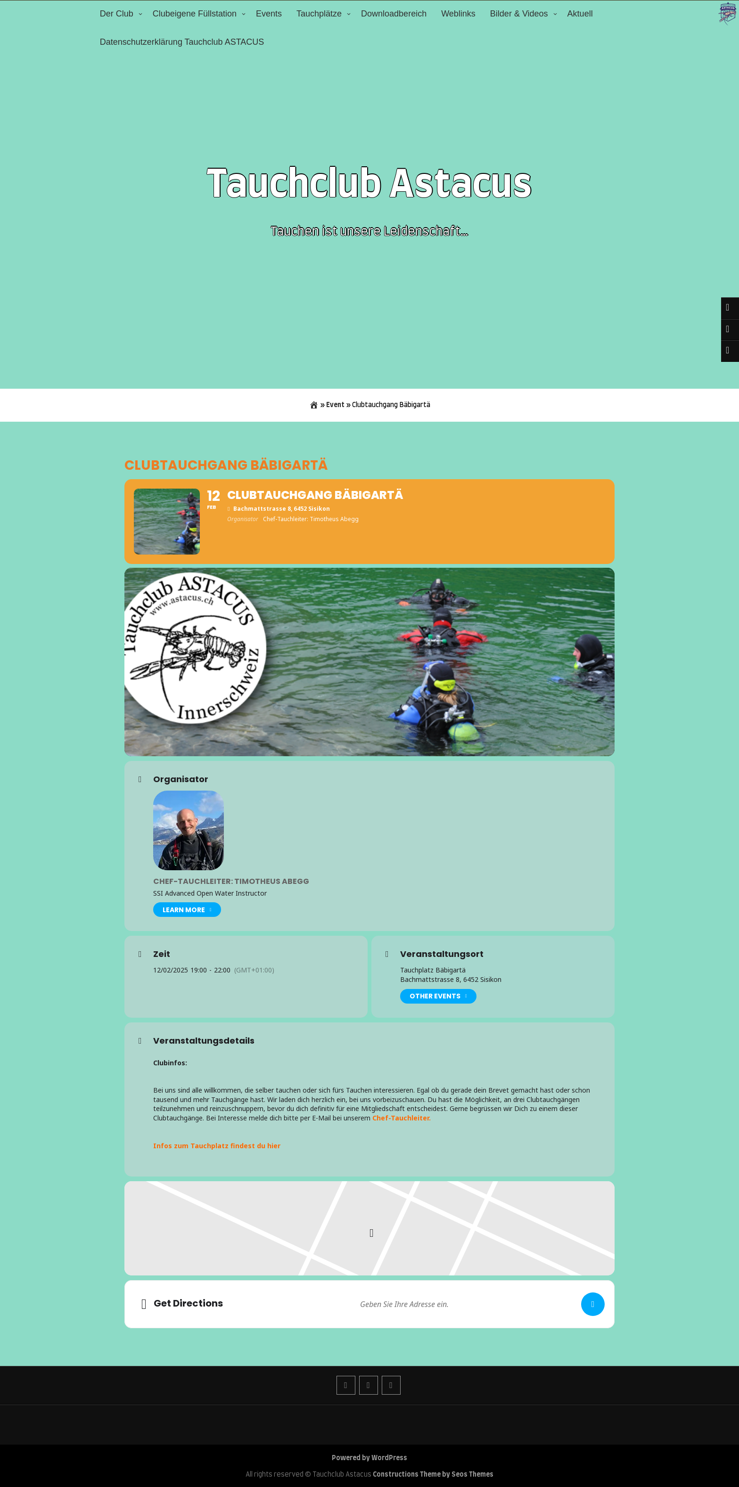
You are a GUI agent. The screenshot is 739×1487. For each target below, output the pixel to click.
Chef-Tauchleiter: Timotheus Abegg (231, 881)
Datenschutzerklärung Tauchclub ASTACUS (182, 42)
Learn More (187, 909)
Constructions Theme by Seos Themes (433, 1474)
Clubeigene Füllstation (195, 13)
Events (269, 13)
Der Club (116, 13)
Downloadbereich (394, 13)
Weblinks (458, 13)
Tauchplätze (319, 13)
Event (335, 405)
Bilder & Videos (519, 13)
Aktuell (580, 13)
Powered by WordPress (369, 1458)
